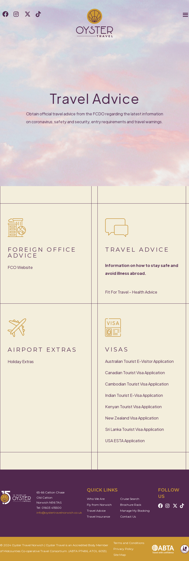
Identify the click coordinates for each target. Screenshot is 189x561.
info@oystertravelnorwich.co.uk (59, 512)
